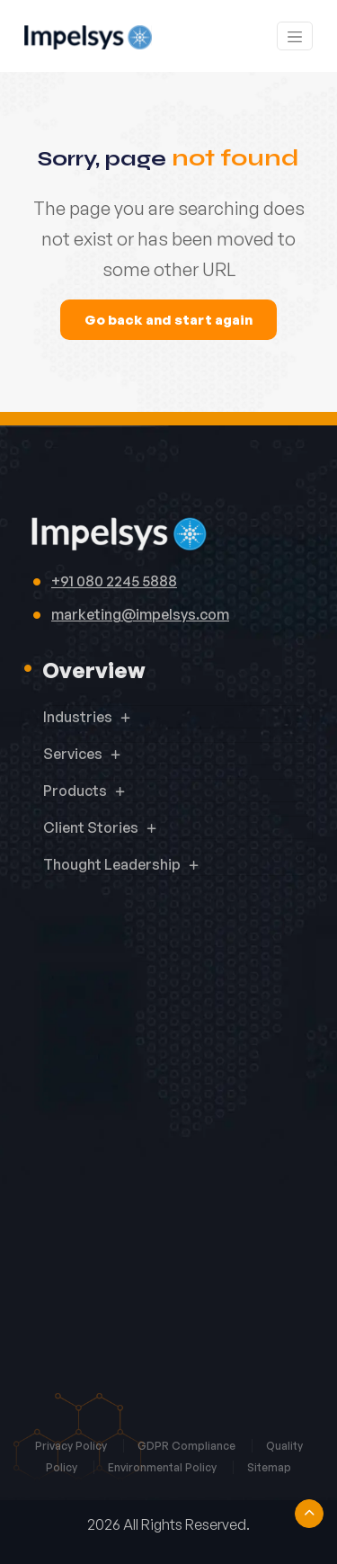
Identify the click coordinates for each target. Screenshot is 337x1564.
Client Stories (90, 827)
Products (75, 791)
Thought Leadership (112, 864)
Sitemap (269, 1467)
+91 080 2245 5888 (114, 581)
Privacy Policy (72, 1445)
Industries (77, 717)
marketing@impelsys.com (140, 614)
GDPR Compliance (187, 1445)
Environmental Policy (163, 1467)
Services (72, 754)
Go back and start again (168, 319)
